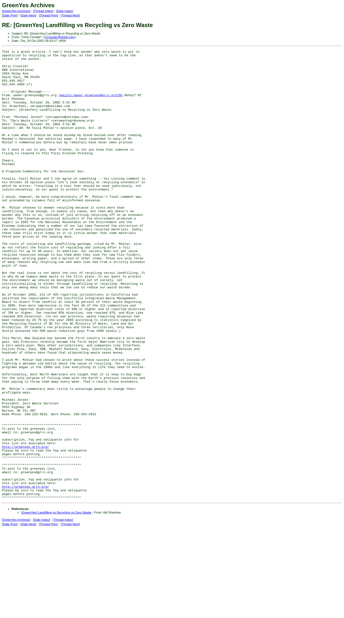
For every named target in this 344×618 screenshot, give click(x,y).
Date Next (28, 15)
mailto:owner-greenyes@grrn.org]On (91, 104)
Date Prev (10, 15)
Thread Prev (48, 15)
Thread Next (70, 15)
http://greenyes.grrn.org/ (25, 526)
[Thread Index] (43, 11)
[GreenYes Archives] (16, 11)
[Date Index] (64, 11)
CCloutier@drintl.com (60, 37)
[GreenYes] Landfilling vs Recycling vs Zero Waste (56, 602)
